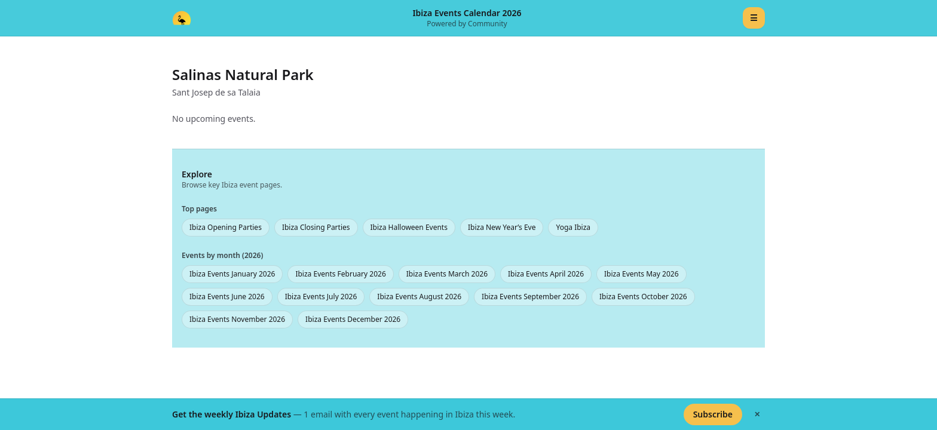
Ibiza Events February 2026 (340, 274)
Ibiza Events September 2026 (530, 296)
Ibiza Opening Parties (225, 227)
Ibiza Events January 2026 (232, 274)
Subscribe (713, 414)
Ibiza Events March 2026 (447, 274)
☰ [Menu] (754, 17)
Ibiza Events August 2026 (419, 296)
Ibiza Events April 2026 (546, 274)
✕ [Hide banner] (757, 414)
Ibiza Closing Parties (316, 227)
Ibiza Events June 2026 (227, 296)
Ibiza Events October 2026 (643, 296)
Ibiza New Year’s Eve (502, 227)
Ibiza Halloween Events (409, 227)
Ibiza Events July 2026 (321, 296)
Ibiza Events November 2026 (237, 319)
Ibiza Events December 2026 (352, 319)
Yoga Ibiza (573, 227)
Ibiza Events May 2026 (641, 274)
